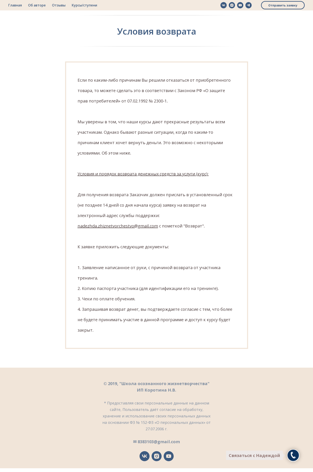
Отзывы (59, 5)
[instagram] (232, 5)
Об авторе (37, 5)
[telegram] (248, 5)
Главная (15, 5)
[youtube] (240, 5)
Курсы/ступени (84, 5)
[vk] (223, 5)
